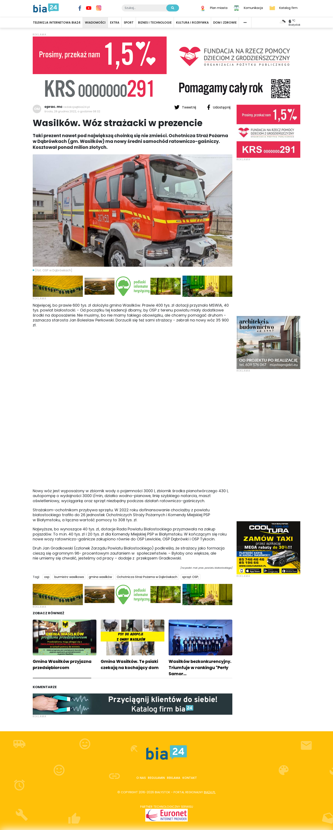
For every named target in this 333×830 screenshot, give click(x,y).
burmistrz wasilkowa (69, 577)
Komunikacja (253, 8)
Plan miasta (218, 8)
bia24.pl (210, 792)
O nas (141, 778)
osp (46, 577)
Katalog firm (288, 8)
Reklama (173, 778)
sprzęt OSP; (190, 577)
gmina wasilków (100, 577)
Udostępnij (218, 107)
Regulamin (156, 778)
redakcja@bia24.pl (76, 107)
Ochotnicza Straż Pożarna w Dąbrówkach (147, 577)
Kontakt (189, 778)
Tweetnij (185, 107)
